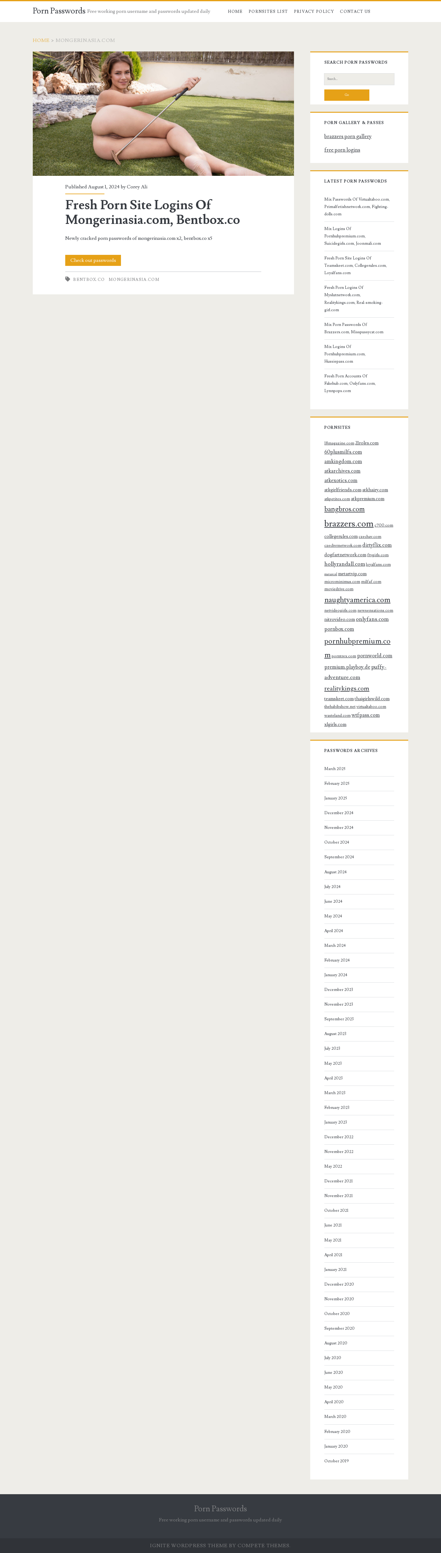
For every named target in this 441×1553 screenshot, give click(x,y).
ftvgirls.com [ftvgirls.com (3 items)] (378, 554)
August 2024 (335, 872)
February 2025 (336, 783)
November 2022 (338, 1151)
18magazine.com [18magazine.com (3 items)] (339, 443)
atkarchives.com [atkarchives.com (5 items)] (342, 471)
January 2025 (335, 798)
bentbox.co (89, 279)
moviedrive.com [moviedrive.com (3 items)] (338, 588)
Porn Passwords (59, 11)
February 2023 (336, 1107)
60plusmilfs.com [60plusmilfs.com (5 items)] (343, 452)
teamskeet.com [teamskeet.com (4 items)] (339, 699)
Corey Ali (137, 187)
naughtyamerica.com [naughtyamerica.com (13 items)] (357, 600)
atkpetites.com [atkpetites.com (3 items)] (337, 498)
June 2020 (333, 1372)
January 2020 (336, 1446)
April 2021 (333, 1255)
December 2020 (339, 1284)
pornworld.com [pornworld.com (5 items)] (374, 655)
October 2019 (336, 1461)
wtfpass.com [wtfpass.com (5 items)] (366, 715)
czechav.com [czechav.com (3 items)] (370, 536)
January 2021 (335, 1269)
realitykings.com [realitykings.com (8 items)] (346, 688)
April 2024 (333, 930)
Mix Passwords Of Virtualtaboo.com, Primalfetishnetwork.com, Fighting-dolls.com (357, 207)
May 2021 (332, 1240)
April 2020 (334, 1402)
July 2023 (332, 1048)
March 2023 (334, 1092)
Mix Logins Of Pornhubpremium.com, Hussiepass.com (345, 354)
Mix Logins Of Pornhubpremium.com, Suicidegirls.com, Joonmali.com (352, 236)
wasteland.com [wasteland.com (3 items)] (337, 715)
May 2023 (333, 1063)
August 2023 (335, 1033)
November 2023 (338, 1004)
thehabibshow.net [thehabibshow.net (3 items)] (340, 706)
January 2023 (335, 1122)
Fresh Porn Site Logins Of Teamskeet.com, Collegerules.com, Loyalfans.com (355, 265)
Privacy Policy (314, 11)
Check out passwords (93, 260)
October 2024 (336, 842)
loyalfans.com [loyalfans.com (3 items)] (378, 564)
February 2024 (337, 960)
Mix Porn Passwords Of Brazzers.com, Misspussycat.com (353, 328)
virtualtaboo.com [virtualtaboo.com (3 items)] (371, 706)
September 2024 (339, 857)
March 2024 (335, 945)
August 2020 (335, 1343)
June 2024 (333, 901)
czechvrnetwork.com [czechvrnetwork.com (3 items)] (342, 545)
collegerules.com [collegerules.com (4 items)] (341, 536)
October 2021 (336, 1210)
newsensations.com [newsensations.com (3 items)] (375, 610)
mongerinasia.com (134, 279)
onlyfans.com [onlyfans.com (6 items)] (372, 619)
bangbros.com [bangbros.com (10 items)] (344, 509)
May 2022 (333, 1166)
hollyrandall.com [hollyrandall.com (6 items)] (344, 564)
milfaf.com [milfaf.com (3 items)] (371, 581)
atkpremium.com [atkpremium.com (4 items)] (367, 499)
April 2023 (333, 1078)
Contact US (355, 11)
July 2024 (332, 886)
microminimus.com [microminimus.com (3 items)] (342, 581)
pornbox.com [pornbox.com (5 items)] (339, 629)
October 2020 (337, 1313)
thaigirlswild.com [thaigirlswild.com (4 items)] (372, 699)
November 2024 (338, 827)
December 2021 (338, 1181)
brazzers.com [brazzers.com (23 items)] (349, 524)
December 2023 (338, 989)
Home (235, 11)
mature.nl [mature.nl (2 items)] (330, 574)
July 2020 (332, 1357)
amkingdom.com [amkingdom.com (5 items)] (343, 461)
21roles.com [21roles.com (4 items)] (367, 443)
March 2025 (334, 768)
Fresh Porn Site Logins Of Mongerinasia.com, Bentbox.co (163, 113)
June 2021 (333, 1225)
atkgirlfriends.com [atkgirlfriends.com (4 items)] (342, 490)
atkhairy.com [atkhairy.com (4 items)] (375, 490)
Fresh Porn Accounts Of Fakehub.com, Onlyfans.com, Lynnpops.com (350, 383)
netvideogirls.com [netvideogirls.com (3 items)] (340, 610)
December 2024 (338, 813)
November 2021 (338, 1195)
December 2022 (338, 1137)
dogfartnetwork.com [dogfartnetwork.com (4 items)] (345, 555)
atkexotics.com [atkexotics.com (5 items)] (340, 480)
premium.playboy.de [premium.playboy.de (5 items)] (347, 667)
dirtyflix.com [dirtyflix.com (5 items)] (377, 545)
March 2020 (335, 1416)
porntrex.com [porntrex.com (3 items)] (344, 656)
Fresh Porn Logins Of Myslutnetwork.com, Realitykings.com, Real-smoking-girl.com (353, 298)
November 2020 (339, 1299)
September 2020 (339, 1328)
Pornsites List (268, 11)
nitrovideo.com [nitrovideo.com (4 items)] (339, 619)
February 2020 (337, 1431)
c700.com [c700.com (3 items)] (384, 525)
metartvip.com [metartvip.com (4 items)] (352, 574)
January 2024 (335, 975)
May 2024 (333, 916)
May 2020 (333, 1387)
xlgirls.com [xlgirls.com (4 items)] (335, 724)
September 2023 (339, 1019)
